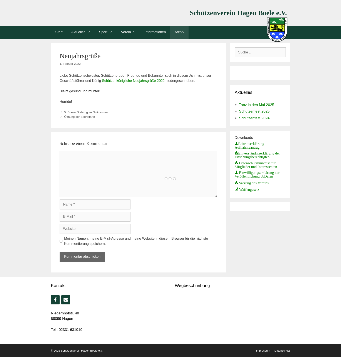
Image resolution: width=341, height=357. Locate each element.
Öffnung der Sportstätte (79, 116)
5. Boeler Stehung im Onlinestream (87, 112)
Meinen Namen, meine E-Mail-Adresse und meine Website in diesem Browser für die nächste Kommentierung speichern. (136, 241)
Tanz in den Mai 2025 (256, 105)
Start (59, 32)
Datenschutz (282, 350)
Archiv (179, 32)
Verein (130, 32)
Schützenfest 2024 (254, 118)
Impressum (263, 350)
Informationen (155, 32)
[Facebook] (55, 299)
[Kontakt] (65, 299)
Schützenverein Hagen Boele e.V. (238, 13)
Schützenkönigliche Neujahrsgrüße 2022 (133, 81)
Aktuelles (83, 32)
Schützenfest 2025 (254, 111)
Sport (108, 32)
